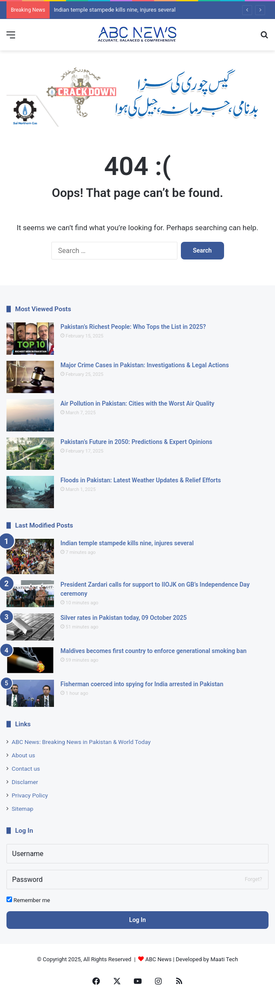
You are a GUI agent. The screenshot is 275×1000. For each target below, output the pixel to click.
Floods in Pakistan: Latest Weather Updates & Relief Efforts (140, 480)
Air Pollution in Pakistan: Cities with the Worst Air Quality (137, 403)
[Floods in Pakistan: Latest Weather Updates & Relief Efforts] (30, 492)
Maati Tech (224, 959)
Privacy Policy (30, 795)
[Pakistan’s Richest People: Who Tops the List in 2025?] (30, 338)
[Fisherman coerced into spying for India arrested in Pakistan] (30, 693)
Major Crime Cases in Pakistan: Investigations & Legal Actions (144, 365)
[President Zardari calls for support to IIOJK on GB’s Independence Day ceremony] (30, 593)
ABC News (158, 959)
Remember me (28, 900)
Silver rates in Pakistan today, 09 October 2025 (123, 617)
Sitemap (22, 808)
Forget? (253, 879)
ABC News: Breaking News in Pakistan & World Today (81, 741)
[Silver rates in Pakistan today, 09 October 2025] (30, 627)
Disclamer (25, 781)
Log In (137, 919)
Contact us (26, 768)
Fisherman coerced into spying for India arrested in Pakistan (141, 684)
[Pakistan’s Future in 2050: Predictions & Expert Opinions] (30, 454)
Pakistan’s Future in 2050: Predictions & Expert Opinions (136, 441)
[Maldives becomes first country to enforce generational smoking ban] (30, 660)
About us (23, 755)
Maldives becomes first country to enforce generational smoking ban (153, 650)
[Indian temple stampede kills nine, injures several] (30, 557)
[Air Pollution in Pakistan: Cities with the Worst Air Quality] (30, 415)
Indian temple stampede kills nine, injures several (115, 9)
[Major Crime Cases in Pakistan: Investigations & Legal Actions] (30, 377)
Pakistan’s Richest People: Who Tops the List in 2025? (133, 326)
